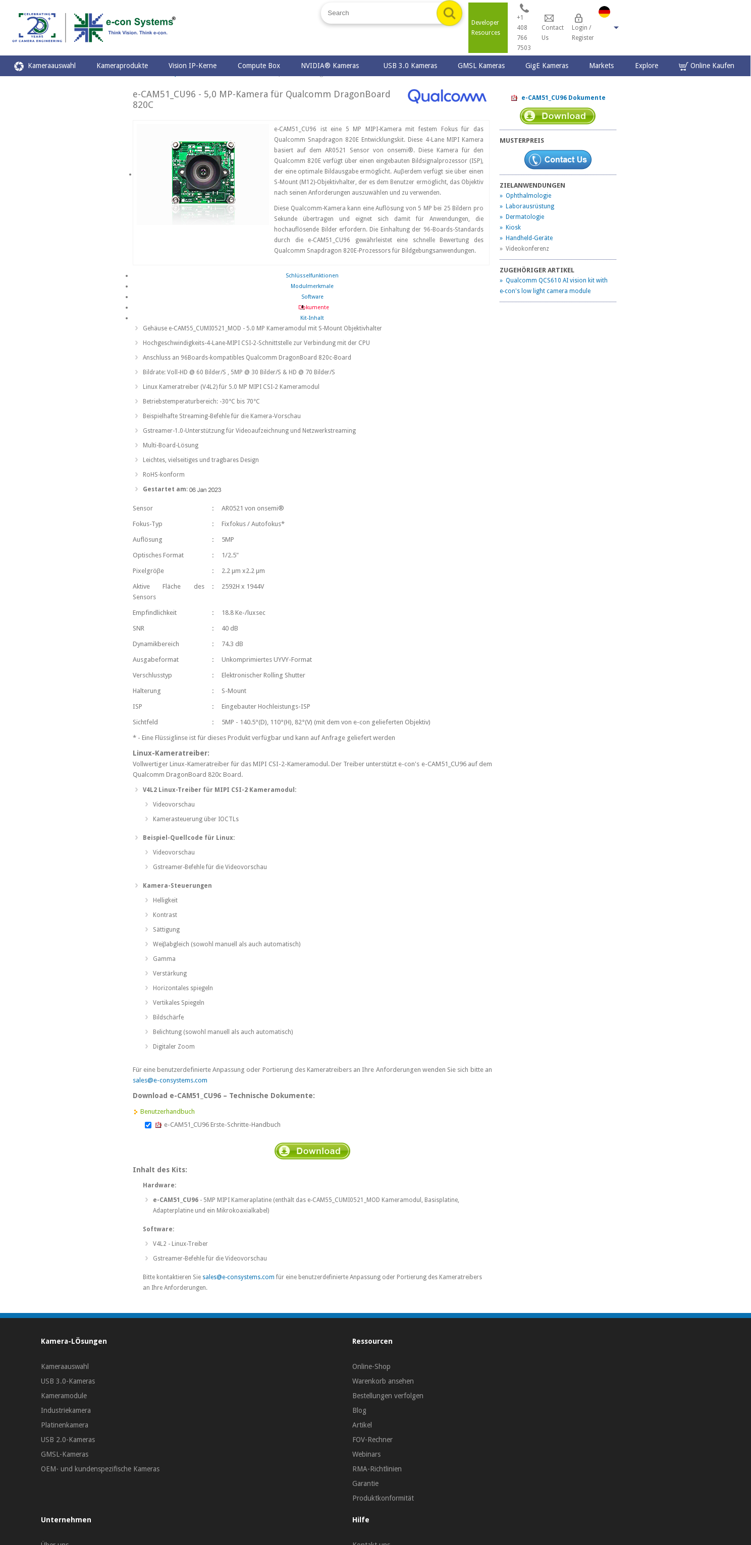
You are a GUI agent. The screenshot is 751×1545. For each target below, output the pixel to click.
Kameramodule (64, 1396)
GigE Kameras (546, 66)
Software (312, 297)
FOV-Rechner (372, 1440)
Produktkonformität (383, 1498)
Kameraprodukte (122, 66)
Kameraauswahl (45, 66)
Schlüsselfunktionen (312, 275)
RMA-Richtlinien (377, 1469)
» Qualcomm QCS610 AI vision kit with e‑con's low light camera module (554, 286)
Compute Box (259, 66)
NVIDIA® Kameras (332, 66)
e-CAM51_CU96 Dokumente (558, 98)
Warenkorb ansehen (383, 1381)
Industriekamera (66, 1410)
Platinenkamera (64, 1425)
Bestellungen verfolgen (387, 1396)
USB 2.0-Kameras (68, 1440)
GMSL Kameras (481, 66)
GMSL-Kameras (64, 1454)
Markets (601, 66)
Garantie (365, 1483)
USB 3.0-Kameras (68, 1381)
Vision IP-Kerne (193, 66)
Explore (646, 66)
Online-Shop (371, 1366)
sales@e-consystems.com (170, 1080)
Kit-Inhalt (312, 318)
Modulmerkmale (312, 286)
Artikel (362, 1425)
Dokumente (312, 307)
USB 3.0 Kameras (410, 66)
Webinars (366, 1454)
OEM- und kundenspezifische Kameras (100, 1469)
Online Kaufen (706, 66)
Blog (359, 1410)
